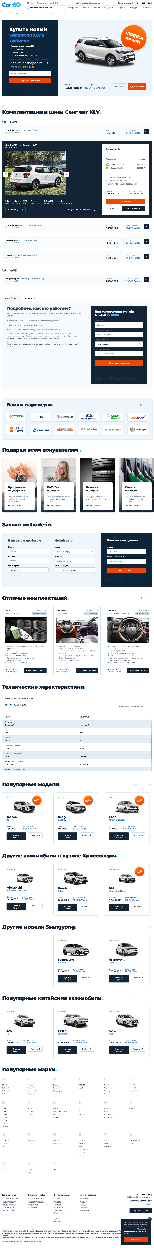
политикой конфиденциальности (117, 578)
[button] (5, 174)
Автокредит (72, 8)
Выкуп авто (109, 8)
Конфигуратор (33, 1204)
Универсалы (58, 1207)
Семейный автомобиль (10, 1198)
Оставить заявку (126, 570)
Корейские (84, 1207)
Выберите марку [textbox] (63, 551)
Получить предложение (30, 80)
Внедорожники (59, 1213)
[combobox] (28, 570)
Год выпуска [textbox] (15, 570)
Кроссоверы (58, 1210)
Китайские (84, 1198)
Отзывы (147, 1204)
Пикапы (56, 1216)
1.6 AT (9, 705)
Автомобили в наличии (36, 1201)
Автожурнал (133, 8)
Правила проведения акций (32, 1241)
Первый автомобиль (9, 1201)
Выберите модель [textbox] (64, 561)
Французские (85, 1210)
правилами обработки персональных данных (37, 88)
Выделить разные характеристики (131, 707)
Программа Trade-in (9, 1210)
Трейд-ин (85, 8)
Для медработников (9, 1204)
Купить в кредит (137, 86)
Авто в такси (32, 1207)
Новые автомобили (35, 1198)
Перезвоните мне (140, 1210)
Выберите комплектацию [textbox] (67, 570)
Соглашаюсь (136, 1239)
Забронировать (133, 208)
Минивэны (57, 1222)
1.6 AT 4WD (21, 705)
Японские (83, 1201)
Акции (97, 8)
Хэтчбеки (57, 1201)
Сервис (121, 8)
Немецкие (83, 1204)
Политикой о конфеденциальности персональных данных (135, 1231)
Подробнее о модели (35, 670)
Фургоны (57, 1219)
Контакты (147, 8)
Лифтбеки (57, 1204)
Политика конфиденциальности (12, 1241)
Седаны (57, 1198)
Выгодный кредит (8, 1207)
